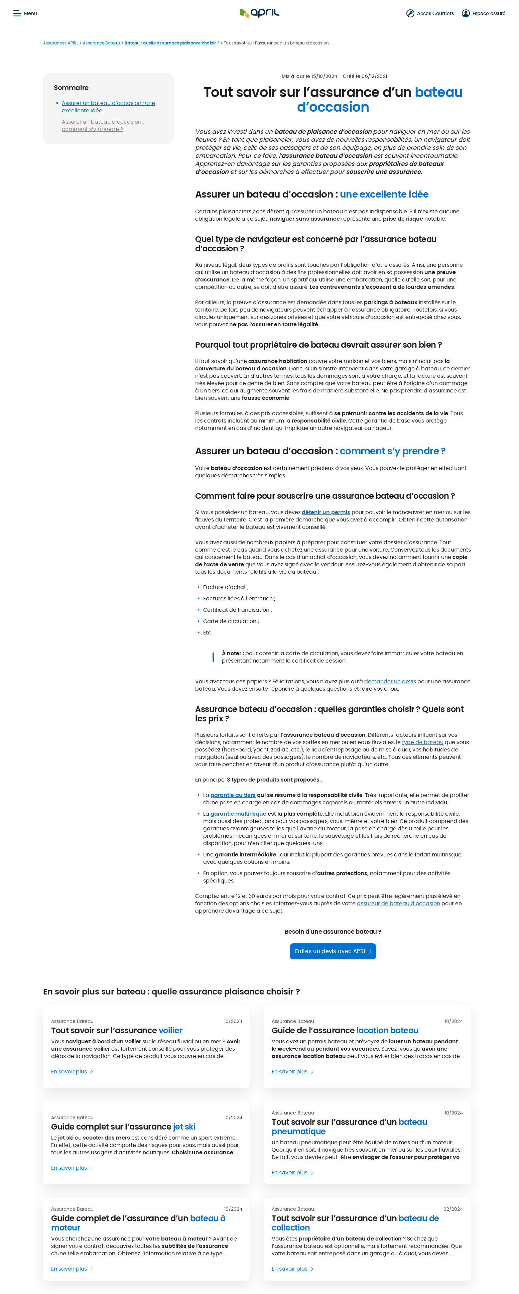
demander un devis (390, 681)
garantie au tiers (233, 795)
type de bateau (422, 742)
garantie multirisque (238, 814)
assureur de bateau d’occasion (398, 903)
